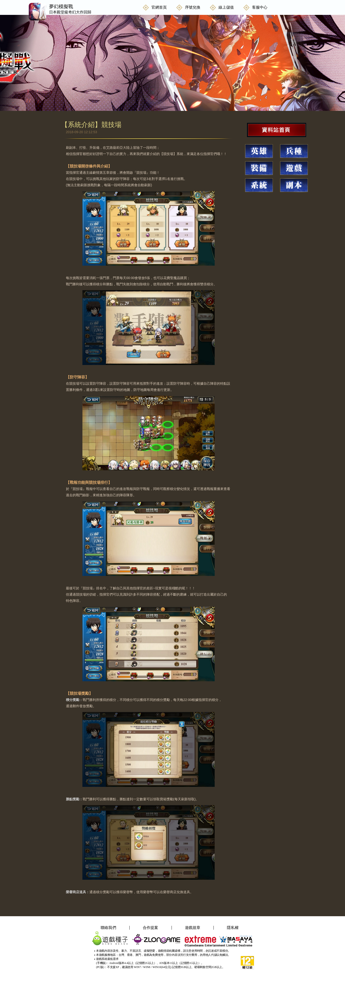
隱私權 (233, 928)
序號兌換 (192, 7)
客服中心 (259, 7)
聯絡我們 (108, 928)
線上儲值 (226, 7)
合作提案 (150, 928)
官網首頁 (159, 7)
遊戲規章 (193, 928)
